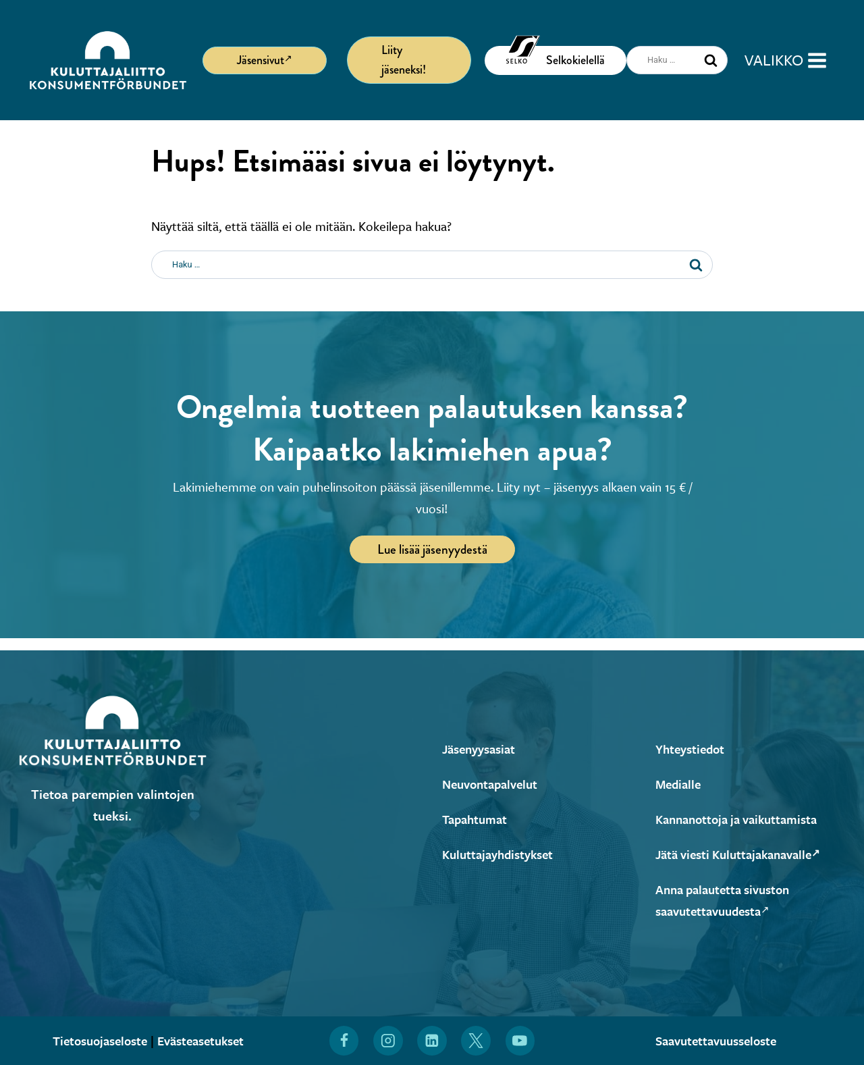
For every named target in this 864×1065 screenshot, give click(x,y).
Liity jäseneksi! (403, 59)
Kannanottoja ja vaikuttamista (742, 819)
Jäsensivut (264, 59)
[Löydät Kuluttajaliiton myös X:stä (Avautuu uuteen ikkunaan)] (476, 1041)
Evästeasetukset (204, 1040)
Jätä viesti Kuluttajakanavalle (744, 854)
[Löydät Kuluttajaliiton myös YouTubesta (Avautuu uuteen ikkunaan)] (520, 1041)
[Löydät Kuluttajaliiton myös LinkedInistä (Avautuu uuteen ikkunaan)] (432, 1041)
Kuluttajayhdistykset (501, 854)
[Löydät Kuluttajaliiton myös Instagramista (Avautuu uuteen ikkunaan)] (388, 1041)
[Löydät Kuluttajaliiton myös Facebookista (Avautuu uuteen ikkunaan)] (343, 1041)
